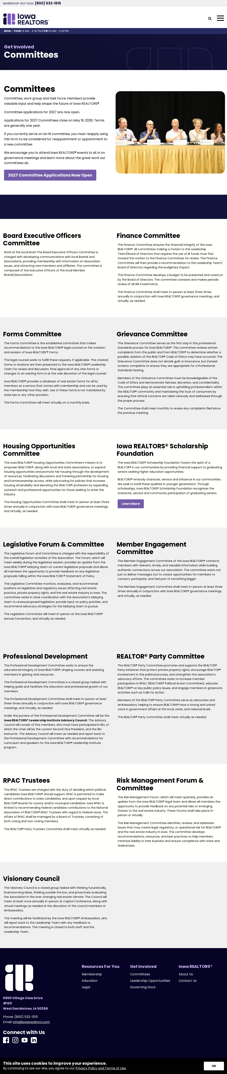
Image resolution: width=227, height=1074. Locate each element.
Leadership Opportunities (150, 980)
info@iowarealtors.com (31, 1022)
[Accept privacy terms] (214, 1066)
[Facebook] (6, 1040)
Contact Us (188, 980)
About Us (186, 974)
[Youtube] (25, 1040)
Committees (140, 974)
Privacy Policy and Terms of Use (101, 1068)
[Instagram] (15, 1040)
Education (89, 980)
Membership (92, 974)
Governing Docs (142, 987)
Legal (86, 987)
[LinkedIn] (34, 1040)
